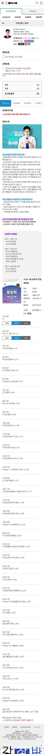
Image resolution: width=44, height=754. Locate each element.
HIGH (21, 44)
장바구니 (22, 751)
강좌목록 (7, 751)
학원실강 (32, 11)
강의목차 (27, 103)
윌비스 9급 (12, 2)
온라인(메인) (11, 11)
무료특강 (28, 17)
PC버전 (37, 727)
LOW (27, 44)
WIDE (7, 323)
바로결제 (36, 751)
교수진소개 (6, 17)
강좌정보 (5, 103)
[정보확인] (35, 735)
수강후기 (38, 103)
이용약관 (14, 727)
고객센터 (6, 727)
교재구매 (39, 17)
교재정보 (16, 103)
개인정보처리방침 (25, 727)
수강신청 (17, 17)
